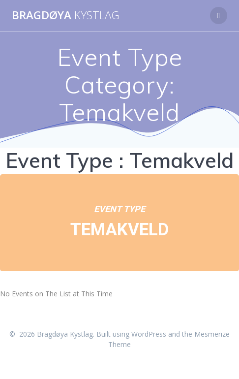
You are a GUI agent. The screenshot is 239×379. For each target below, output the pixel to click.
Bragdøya (66, 15)
